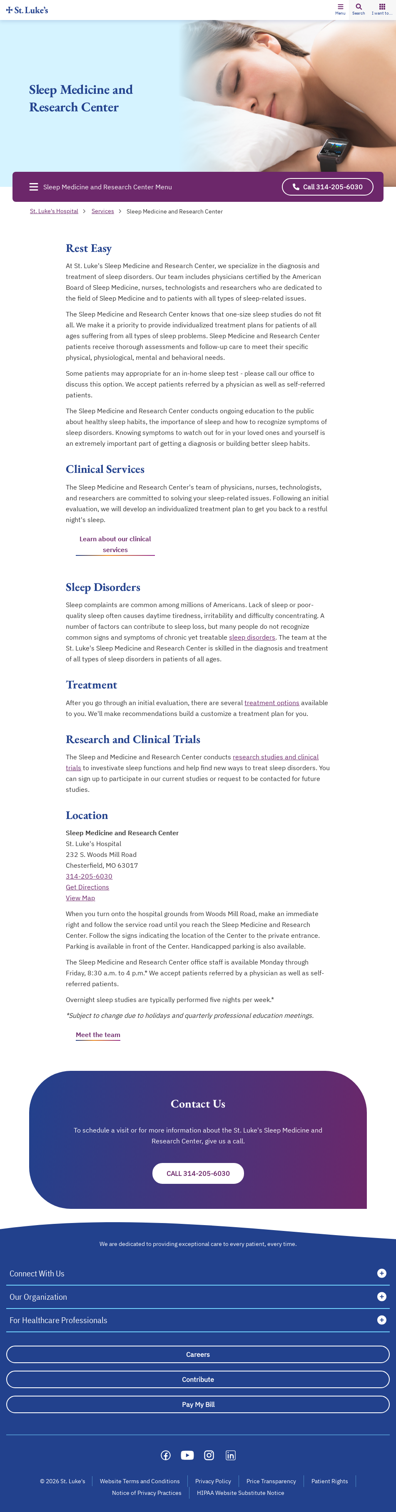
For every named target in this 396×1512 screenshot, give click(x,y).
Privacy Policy (213, 1481)
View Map (80, 898)
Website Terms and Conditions (140, 1481)
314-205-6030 (89, 876)
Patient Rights (329, 1481)
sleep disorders (252, 637)
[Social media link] (165, 1455)
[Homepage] (27, 10)
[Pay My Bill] (198, 1404)
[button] (340, 10)
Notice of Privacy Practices (147, 1493)
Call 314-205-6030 (198, 1173)
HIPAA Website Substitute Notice (241, 1493)
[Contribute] (198, 1379)
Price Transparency (271, 1481)
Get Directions (87, 887)
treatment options (271, 702)
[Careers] (198, 1354)
